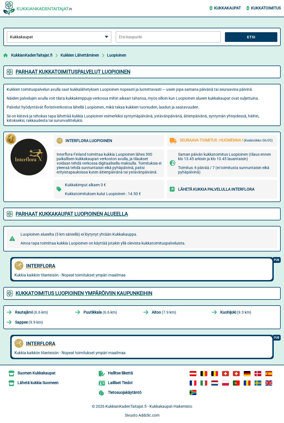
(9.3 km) (235, 312)
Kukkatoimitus (266, 8)
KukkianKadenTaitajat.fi (31, 55)
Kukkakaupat (227, 8)
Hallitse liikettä (120, 373)
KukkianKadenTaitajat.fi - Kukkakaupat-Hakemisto (148, 406)
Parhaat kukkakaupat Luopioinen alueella (72, 214)
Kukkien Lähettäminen (79, 55)
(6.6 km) (31, 312)
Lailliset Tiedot (120, 383)
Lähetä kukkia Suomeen (38, 383)
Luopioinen (116, 55)
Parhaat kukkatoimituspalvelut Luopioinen (73, 72)
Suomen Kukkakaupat (36, 373)
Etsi (251, 37)
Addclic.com (148, 415)
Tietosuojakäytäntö (124, 392)
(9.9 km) (29, 322)
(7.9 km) (164, 312)
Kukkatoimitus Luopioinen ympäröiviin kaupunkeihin (84, 293)
